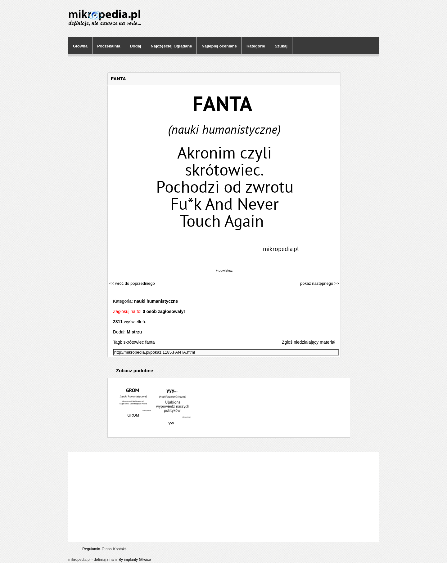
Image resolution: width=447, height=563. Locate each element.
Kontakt (119, 549)
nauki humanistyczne (156, 301)
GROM (133, 413)
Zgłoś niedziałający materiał (308, 342)
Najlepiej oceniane (219, 46)
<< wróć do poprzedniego (132, 283)
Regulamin (91, 549)
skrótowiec (133, 342)
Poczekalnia (108, 46)
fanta (150, 342)
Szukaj (281, 46)
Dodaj (135, 46)
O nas (106, 549)
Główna (80, 46)
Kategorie (255, 46)
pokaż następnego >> (319, 283)
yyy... (172, 420)
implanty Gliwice (137, 559)
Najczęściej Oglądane (171, 46)
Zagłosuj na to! (127, 311)
